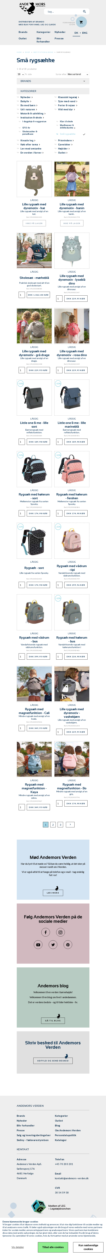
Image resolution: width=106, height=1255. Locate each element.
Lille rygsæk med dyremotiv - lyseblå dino (71, 279)
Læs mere (53, 893)
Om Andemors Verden (68, 1130)
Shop (27, 52)
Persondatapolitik (65, 1135)
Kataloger (61, 1140)
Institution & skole (43, 52)
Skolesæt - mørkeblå (34, 277)
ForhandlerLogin (69, 23)
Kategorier (43, 32)
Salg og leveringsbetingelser (34, 1135)
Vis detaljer (17, 1247)
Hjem (19, 52)
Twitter (53, 944)
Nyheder (60, 32)
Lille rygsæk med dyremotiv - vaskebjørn (72, 712)
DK (76, 32)
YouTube (38, 944)
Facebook (45, 932)
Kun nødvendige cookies (88, 1247)
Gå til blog (53, 1020)
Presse (59, 38)
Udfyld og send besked (53, 1061)
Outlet (23, 38)
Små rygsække (63, 52)
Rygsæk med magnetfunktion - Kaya (34, 788)
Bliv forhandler (43, 40)
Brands (23, 32)
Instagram (60, 932)
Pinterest (68, 944)
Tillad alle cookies (53, 1247)
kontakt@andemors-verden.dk (72, 1178)
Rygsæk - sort (34, 568)
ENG (85, 32)
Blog (57, 1125)
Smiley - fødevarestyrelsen (33, 1140)
